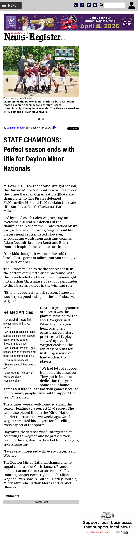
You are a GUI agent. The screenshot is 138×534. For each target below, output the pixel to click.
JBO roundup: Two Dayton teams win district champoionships (18, 383)
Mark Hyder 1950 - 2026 (98, 236)
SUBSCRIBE (89, 117)
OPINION (111, 127)
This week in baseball (16, 367)
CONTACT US (114, 131)
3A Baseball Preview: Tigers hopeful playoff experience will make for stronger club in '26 (20, 356)
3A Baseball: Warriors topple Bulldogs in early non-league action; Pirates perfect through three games (20, 340)
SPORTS (101, 127)
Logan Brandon (15, 126)
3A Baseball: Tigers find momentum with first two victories (17, 326)
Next (73, 81)
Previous (9, 79)
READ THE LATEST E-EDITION (107, 122)
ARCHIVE (121, 127)
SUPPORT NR (100, 131)
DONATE (127, 117)
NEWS (92, 127)
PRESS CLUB (115, 117)
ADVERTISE (102, 117)
